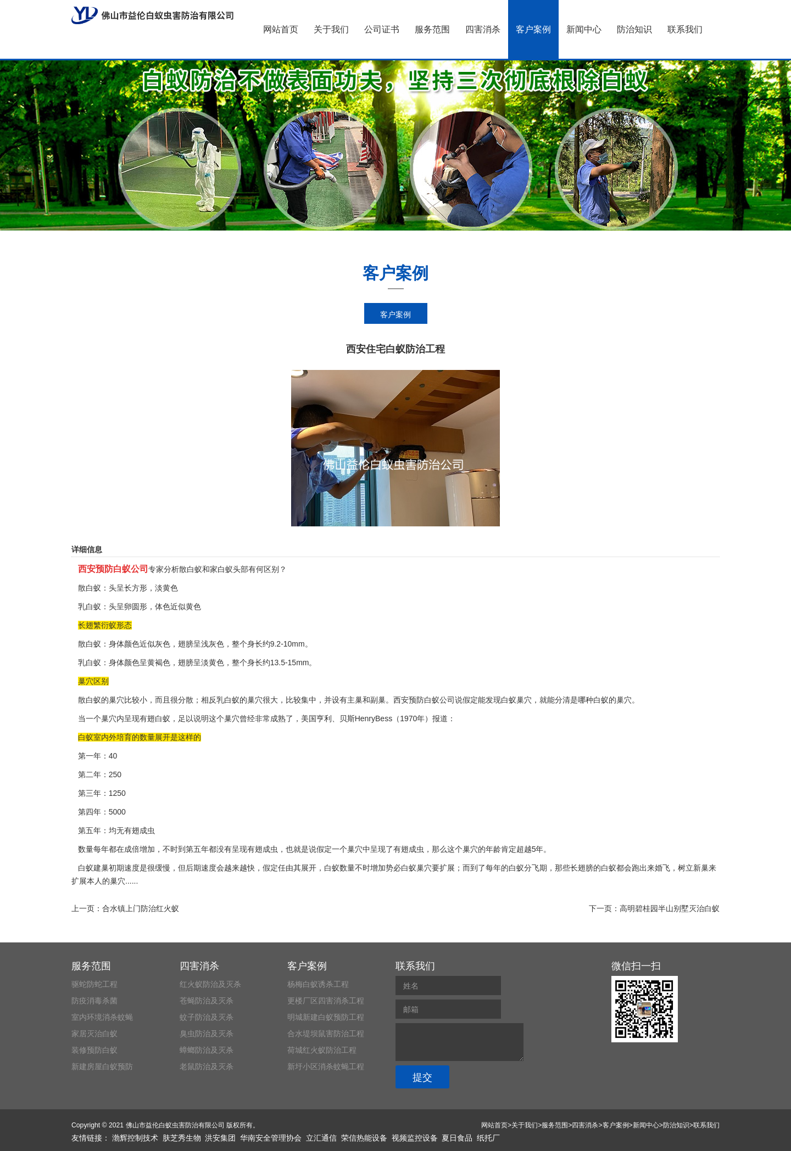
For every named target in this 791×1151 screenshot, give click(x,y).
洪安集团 (220, 1137)
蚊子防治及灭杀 (206, 1017)
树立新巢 (693, 867)
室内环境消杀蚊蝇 (102, 1017)
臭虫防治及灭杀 (206, 1033)
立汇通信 (321, 1137)
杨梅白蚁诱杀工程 (318, 984)
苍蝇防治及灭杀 (206, 1000)
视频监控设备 (415, 1137)
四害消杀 (482, 29)
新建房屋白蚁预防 (102, 1066)
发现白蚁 (501, 699)
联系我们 (685, 29)
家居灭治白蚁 (94, 1033)
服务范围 (432, 29)
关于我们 (331, 29)
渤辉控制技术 (135, 1137)
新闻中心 (583, 29)
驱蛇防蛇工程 (94, 984)
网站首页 (280, 29)
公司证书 (381, 29)
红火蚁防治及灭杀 (210, 984)
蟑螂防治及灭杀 (206, 1050)
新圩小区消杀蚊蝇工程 (325, 1066)
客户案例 (533, 29)
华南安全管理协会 (271, 1137)
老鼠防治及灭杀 (206, 1066)
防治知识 (634, 29)
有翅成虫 (262, 849)
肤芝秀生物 (182, 1137)
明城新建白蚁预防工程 (325, 1017)
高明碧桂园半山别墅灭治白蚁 (670, 908)
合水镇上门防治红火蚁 (140, 908)
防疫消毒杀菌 (94, 1000)
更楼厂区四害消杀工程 (325, 1000)
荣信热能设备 (364, 1137)
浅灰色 (212, 643)
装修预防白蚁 (94, 1050)
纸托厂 (488, 1137)
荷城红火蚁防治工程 (321, 1050)
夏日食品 (457, 1137)
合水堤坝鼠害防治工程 (325, 1033)
